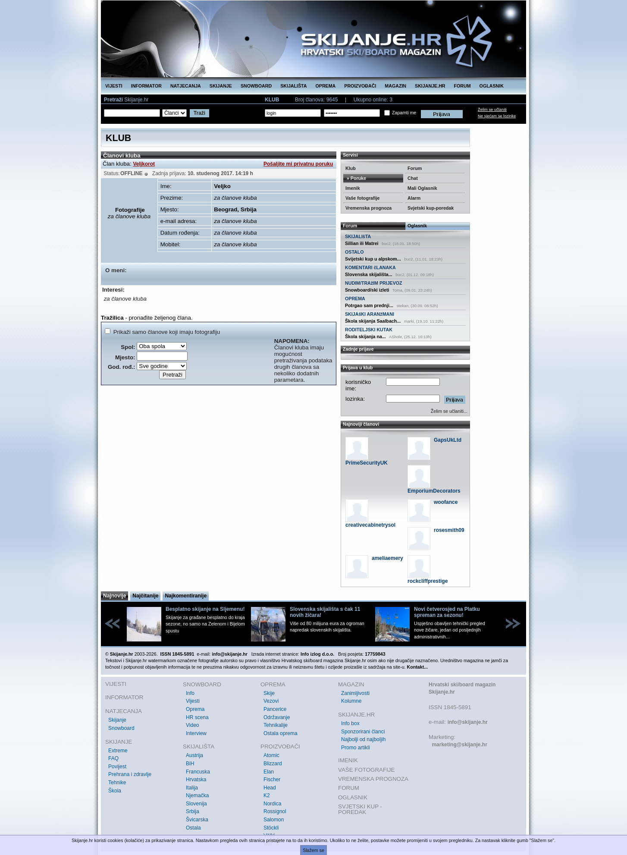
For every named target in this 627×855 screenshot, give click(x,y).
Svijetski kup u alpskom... (373, 258)
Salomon (273, 820)
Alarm (414, 198)
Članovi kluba (122, 155)
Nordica (272, 804)
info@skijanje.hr (468, 722)
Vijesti (193, 701)
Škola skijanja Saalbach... (373, 321)
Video (192, 725)
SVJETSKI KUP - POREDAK (360, 809)
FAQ (113, 758)
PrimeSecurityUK (366, 463)
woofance (446, 502)
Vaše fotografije (362, 198)
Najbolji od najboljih (363, 739)
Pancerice (274, 709)
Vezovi (271, 701)
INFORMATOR (146, 85)
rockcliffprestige (428, 581)
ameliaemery (387, 558)
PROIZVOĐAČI (360, 85)
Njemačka (197, 795)
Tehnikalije (275, 725)
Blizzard (272, 764)
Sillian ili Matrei (362, 243)
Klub (350, 168)
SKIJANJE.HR (430, 85)
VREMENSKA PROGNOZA (373, 779)
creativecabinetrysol (370, 525)
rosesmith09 (449, 530)
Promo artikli (355, 748)
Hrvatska (196, 779)
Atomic (271, 755)
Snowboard (121, 728)
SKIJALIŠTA (293, 85)
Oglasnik (417, 225)
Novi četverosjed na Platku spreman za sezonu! (447, 612)
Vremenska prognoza (368, 208)
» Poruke (355, 178)
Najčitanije (145, 596)
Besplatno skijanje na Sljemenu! (205, 609)
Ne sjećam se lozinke (497, 116)
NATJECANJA (185, 85)
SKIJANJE (221, 85)
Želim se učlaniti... (449, 411)
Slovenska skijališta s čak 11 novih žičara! (325, 612)
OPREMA (326, 85)
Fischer (271, 779)
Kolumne (351, 701)
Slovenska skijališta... (368, 274)
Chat (413, 178)
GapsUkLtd (447, 440)
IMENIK (348, 760)
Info (190, 693)
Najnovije (114, 596)
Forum (415, 168)
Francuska (198, 772)
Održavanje (276, 717)
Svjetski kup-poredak (431, 208)
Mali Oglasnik (422, 188)
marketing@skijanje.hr (459, 745)
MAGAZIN (395, 85)
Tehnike (117, 783)
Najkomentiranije (186, 596)
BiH (190, 764)
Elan (268, 772)
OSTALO (354, 252)
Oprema (195, 709)
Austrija (194, 755)
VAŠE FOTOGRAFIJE (366, 770)
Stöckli (271, 828)
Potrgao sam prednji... (369, 305)
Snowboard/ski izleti (367, 289)
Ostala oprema (280, 733)
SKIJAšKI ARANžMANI (369, 314)
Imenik (352, 188)
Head (269, 788)
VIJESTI (113, 85)
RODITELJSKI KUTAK (368, 329)
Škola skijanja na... (365, 336)
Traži (199, 113)
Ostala (193, 828)
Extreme (118, 751)
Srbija (192, 811)
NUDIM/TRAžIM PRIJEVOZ (373, 283)
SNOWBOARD (256, 85)
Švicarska (197, 820)
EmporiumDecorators (434, 491)
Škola (114, 791)
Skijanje (117, 720)
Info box (350, 723)
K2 (266, 795)
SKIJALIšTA (358, 236)
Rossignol (274, 811)
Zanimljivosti (355, 693)
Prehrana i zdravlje (129, 774)
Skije (269, 693)
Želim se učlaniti (492, 109)
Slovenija (196, 804)
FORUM (462, 85)
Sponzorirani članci (363, 732)
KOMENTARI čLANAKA (370, 267)
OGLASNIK (492, 85)
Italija (192, 788)
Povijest (117, 767)
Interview (196, 733)
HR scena (197, 717)
